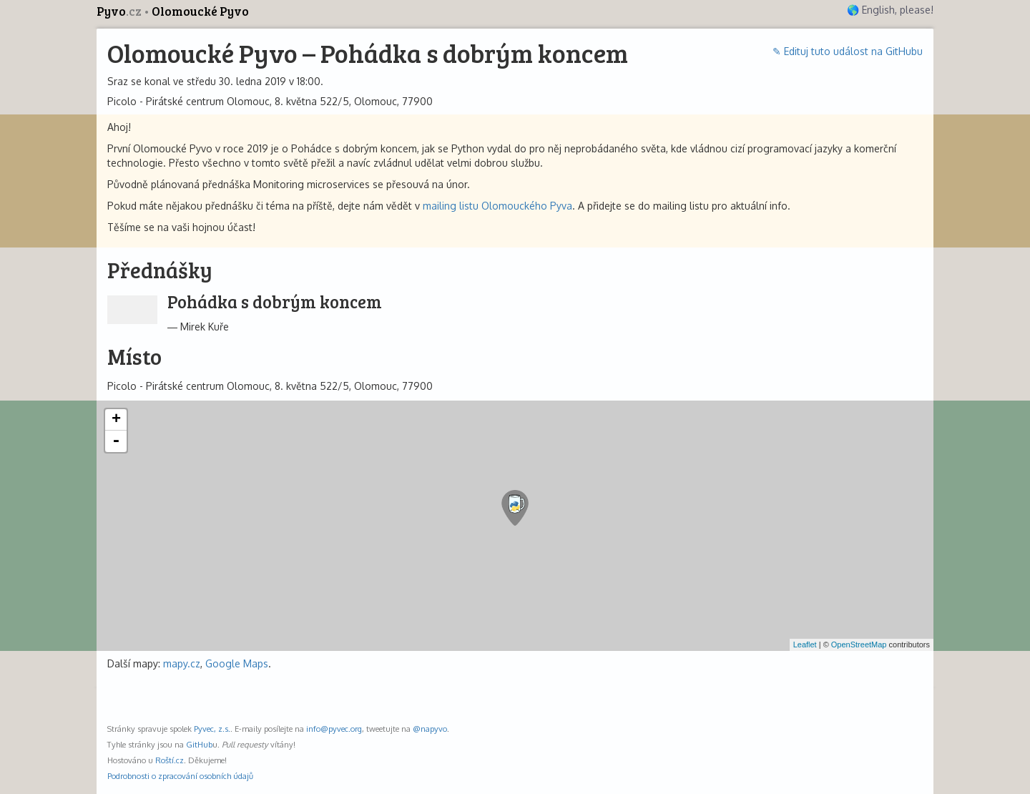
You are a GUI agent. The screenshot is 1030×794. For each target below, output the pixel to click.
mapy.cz (181, 663)
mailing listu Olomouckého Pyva (497, 206)
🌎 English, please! (890, 10)
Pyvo (120, 11)
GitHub (199, 744)
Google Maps (236, 663)
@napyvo (430, 728)
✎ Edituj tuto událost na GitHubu (847, 51)
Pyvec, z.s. (212, 728)
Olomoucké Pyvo (200, 11)
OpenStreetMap (859, 644)
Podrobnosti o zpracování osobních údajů (180, 775)
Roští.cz (169, 760)
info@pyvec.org (334, 728)
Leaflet (805, 644)
